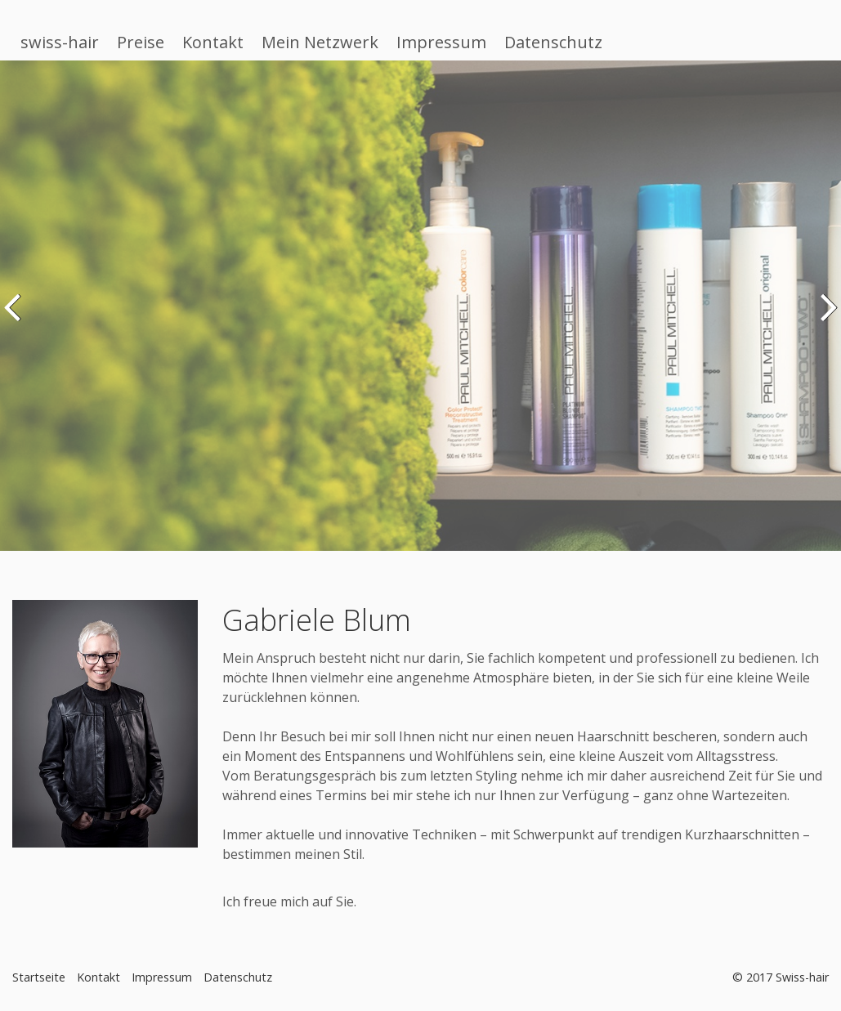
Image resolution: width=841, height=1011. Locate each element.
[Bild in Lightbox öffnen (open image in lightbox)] (105, 724)
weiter (825, 318)
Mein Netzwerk (320, 42)
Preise (140, 42)
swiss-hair (59, 42)
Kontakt (213, 42)
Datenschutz (553, 42)
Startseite (38, 977)
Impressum (441, 42)
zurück (15, 318)
